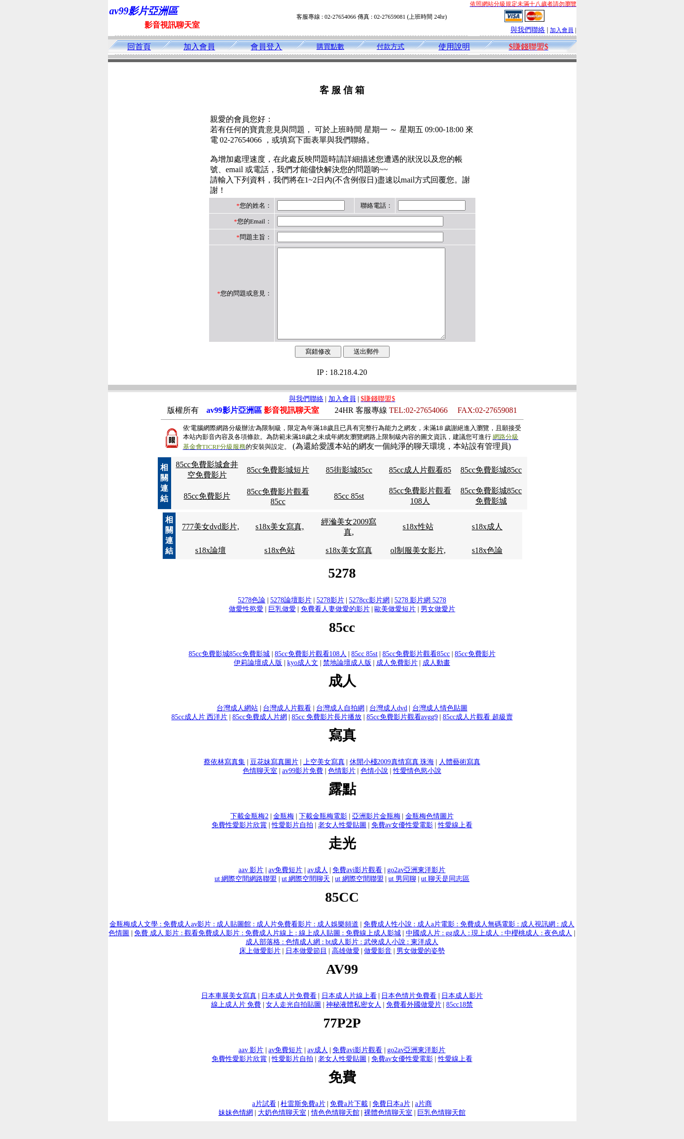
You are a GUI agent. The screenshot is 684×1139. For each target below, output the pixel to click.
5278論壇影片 (291, 618)
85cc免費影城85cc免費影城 (229, 671)
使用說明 (454, 46)
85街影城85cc (349, 487)
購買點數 (330, 46)
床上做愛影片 (260, 968)
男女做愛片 (438, 626)
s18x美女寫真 (348, 568)
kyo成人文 (302, 680)
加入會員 (562, 30)
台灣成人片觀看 (287, 726)
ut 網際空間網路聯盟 (246, 896)
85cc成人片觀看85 (420, 487)
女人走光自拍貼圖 (293, 1022)
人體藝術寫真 (459, 779)
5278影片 (330, 618)
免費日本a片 (391, 1121)
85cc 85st (349, 514)
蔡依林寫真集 (224, 779)
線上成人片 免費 (236, 1022)
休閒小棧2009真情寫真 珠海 (392, 779)
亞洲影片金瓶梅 (376, 834)
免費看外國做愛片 (413, 1022)
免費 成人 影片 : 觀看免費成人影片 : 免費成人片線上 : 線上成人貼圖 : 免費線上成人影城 (267, 951)
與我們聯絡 (527, 30)
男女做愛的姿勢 (420, 968)
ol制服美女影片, (417, 568)
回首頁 (139, 46)
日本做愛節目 (306, 968)
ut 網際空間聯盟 (359, 896)
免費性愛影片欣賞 (239, 842)
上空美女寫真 (324, 779)
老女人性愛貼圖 (342, 842)
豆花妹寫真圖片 (274, 779)
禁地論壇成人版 (347, 680)
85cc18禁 (459, 1022)
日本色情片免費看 (408, 1013)
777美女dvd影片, (210, 544)
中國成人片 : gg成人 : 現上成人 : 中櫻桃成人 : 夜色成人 (489, 951)
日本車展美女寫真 (228, 1013)
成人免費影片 (397, 680)
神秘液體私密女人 (353, 1022)
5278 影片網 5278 (420, 618)
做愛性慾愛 (246, 626)
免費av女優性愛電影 (402, 842)
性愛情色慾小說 (417, 788)
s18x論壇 (210, 568)
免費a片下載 (348, 1121)
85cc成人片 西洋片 (199, 734)
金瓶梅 (283, 834)
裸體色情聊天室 (388, 1130)
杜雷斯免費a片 (303, 1121)
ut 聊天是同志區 (445, 896)
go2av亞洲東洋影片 (416, 887)
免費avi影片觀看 (357, 887)
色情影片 (342, 788)
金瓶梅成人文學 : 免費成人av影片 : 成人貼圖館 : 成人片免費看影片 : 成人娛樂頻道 (234, 942)
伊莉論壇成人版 (258, 680)
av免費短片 (285, 887)
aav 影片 (251, 887)
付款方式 (390, 46)
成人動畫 (436, 680)
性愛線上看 (455, 842)
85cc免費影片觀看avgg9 (402, 734)
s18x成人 (487, 544)
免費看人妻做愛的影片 (335, 626)
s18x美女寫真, (279, 544)
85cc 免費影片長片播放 (326, 734)
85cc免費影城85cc (491, 487)
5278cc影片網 (369, 618)
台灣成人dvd (388, 726)
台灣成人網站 (237, 726)
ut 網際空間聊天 (306, 896)
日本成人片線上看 (349, 1013)
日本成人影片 (462, 1013)
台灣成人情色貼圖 (440, 726)
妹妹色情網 (235, 1130)
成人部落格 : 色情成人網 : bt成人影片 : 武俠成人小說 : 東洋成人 (342, 959)
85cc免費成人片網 (259, 734)
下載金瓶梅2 (249, 834)
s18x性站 (418, 544)
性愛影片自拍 (292, 842)
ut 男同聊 (402, 896)
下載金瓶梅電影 (323, 834)
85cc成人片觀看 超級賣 (478, 734)
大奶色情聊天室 (282, 1130)
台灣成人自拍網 (340, 726)
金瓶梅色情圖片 (429, 834)
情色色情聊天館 (335, 1130)
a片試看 (264, 1121)
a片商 (423, 1121)
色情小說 (374, 788)
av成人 (317, 887)
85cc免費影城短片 (278, 487)
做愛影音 (378, 968)
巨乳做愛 (282, 626)
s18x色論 (487, 568)
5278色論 (251, 618)
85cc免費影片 (206, 514)
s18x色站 (279, 568)
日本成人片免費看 (289, 1013)
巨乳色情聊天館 (441, 1130)
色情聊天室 (260, 788)
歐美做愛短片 (395, 626)
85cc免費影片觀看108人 (310, 671)
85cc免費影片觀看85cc (416, 671)
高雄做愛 (346, 968)
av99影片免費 (302, 788)
